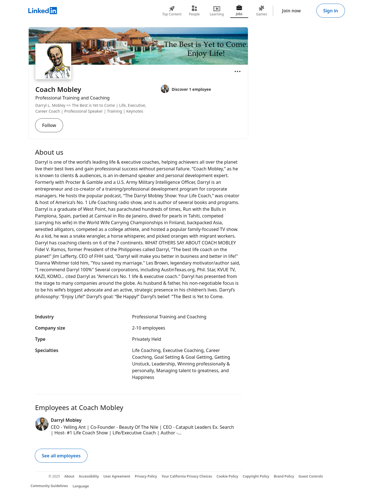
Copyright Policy (256, 476)
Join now (291, 11)
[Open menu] (237, 71)
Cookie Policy (227, 476)
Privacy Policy (146, 476)
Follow (49, 125)
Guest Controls (311, 476)
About (70, 476)
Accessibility (89, 476)
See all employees (61, 456)
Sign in (330, 11)
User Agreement (116, 476)
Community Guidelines (49, 485)
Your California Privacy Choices (187, 476)
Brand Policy (284, 476)
